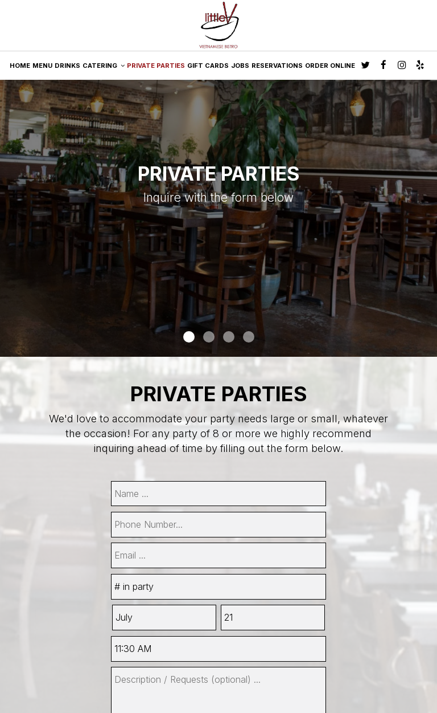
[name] (218, 494)
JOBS (240, 66)
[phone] (218, 524)
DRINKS (67, 66)
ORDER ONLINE (330, 66)
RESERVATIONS (277, 66)
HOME (20, 66)
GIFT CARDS (208, 66)
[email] (218, 555)
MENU (42, 66)
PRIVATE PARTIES (156, 66)
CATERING (104, 66)
